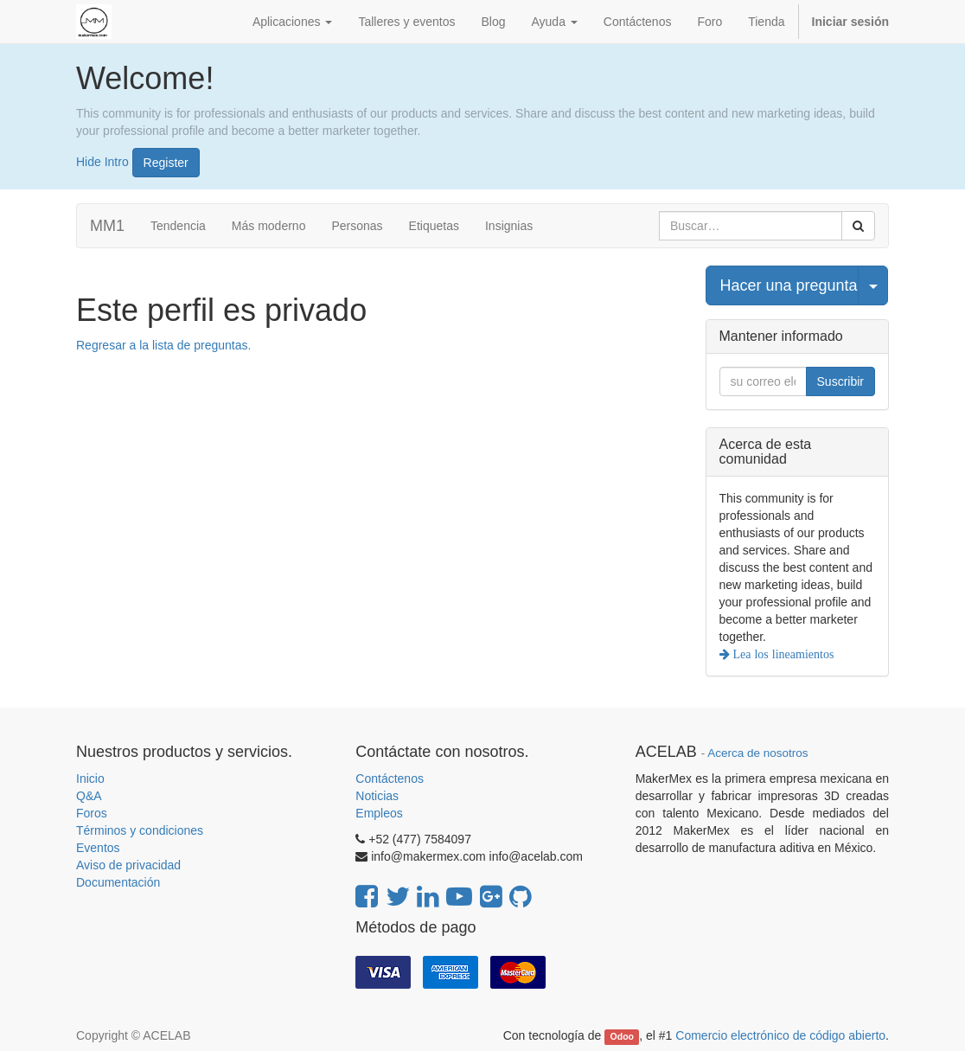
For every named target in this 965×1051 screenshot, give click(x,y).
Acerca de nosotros (757, 753)
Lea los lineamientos (782, 654)
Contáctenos (389, 778)
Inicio (90, 778)
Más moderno (269, 226)
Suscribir (840, 381)
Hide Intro (102, 161)
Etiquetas (434, 226)
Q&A (89, 796)
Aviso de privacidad (128, 865)
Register (166, 163)
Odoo (622, 1036)
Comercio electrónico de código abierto (780, 1035)
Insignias (509, 226)
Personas (356, 226)
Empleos (378, 813)
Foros (91, 813)
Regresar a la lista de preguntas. (163, 345)
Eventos (98, 848)
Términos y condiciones (139, 830)
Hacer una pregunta (789, 285)
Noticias (377, 796)
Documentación (118, 882)
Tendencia (178, 226)
